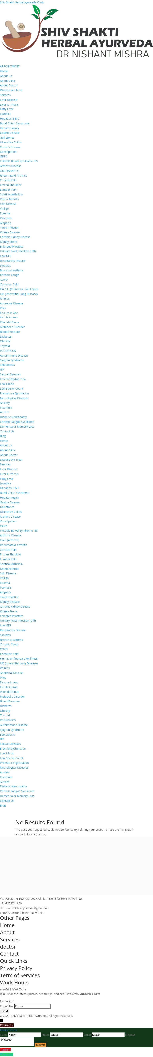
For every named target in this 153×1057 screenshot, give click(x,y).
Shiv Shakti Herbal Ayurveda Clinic (22, 2)
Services (5, 95)
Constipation (8, 152)
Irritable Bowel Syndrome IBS (19, 161)
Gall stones (7, 137)
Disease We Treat (11, 90)
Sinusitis (5, 265)
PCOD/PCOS (8, 351)
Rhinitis (5, 298)
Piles (3, 308)
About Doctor (8, 85)
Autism (4, 412)
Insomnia (6, 407)
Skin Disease (8, 204)
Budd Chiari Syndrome (14, 123)
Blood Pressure (10, 332)
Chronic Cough (9, 275)
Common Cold (9, 284)
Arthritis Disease (10, 166)
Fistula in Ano (9, 317)
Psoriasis (5, 218)
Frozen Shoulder (10, 185)
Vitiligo (4, 208)
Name (4, 1001)
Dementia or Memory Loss (17, 426)
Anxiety (5, 403)
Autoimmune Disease (14, 355)
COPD (4, 279)
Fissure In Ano (9, 313)
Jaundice (5, 114)
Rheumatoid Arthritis (13, 175)
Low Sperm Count (11, 388)
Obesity (5, 341)
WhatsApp (6, 1054)
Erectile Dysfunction (13, 379)
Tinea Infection (9, 227)
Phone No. (7, 1006)
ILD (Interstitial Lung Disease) (19, 294)
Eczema (5, 213)
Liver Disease (8, 100)
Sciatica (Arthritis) (11, 194)
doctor (8, 946)
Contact (9, 953)
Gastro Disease (10, 133)
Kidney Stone (8, 242)
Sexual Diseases (10, 374)
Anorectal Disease (11, 303)
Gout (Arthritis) (9, 171)
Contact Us (7, 431)
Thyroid (5, 346)
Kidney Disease (10, 232)
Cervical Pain (8, 180)
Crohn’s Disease (10, 147)
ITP (2, 369)
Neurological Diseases (14, 398)
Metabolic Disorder (12, 327)
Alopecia (5, 223)
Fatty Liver (6, 109)
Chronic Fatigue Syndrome (17, 422)
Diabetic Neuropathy (13, 417)
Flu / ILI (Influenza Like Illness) (19, 289)
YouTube (5, 1049)
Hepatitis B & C (9, 118)
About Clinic (8, 81)
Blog (3, 436)
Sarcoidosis (7, 365)
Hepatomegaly (9, 128)
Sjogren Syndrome (12, 360)
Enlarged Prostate (11, 246)
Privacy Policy (16, 968)
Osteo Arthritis (9, 199)
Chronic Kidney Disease (15, 237)
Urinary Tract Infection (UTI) (18, 251)
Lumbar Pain (8, 189)
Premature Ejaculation (14, 393)
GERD (3, 156)
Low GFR (5, 256)
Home (4, 71)
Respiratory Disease (13, 261)
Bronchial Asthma (11, 270)
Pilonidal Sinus (9, 322)
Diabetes (5, 336)
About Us (6, 76)
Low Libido (7, 384)
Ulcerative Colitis (11, 142)
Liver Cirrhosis (9, 104)
